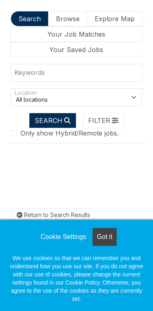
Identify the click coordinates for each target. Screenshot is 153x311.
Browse (68, 19)
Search (29, 19)
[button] (103, 120)
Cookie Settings (63, 236)
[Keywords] (76, 73)
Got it (104, 236)
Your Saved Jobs (76, 50)
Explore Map (115, 19)
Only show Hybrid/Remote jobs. (69, 133)
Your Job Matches (76, 34)
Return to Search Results (53, 214)
